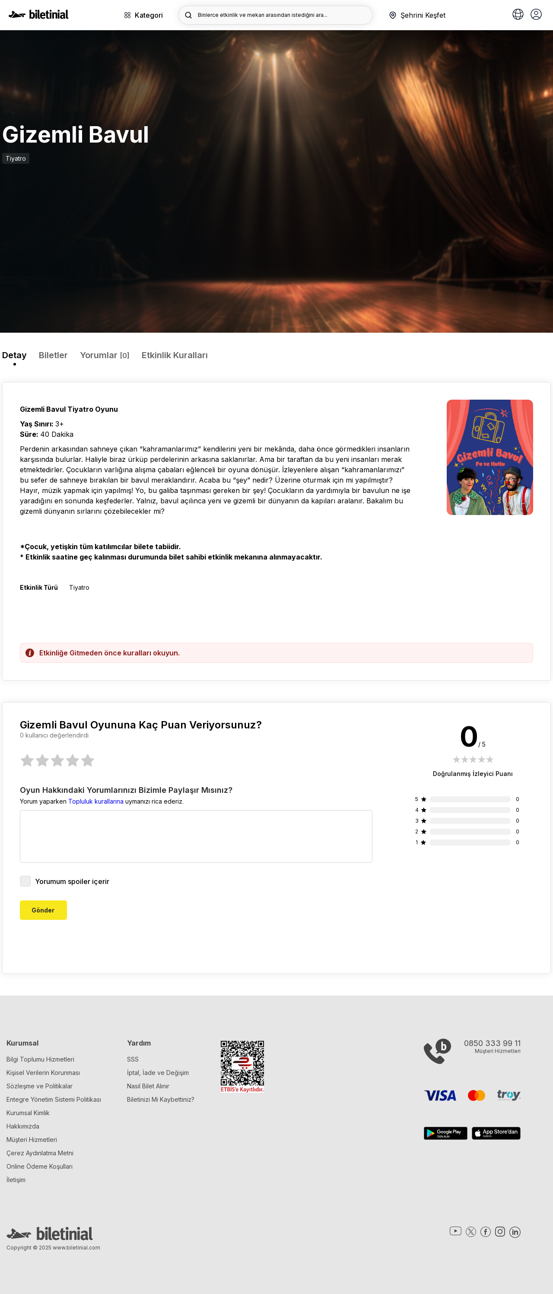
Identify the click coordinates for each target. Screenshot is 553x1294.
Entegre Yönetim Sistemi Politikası (53, 1099)
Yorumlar (105, 355)
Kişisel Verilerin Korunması (43, 1072)
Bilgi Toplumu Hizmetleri (40, 1059)
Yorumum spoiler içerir (64, 881)
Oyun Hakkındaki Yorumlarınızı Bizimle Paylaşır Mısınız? (126, 790)
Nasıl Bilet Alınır (148, 1086)
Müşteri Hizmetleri (31, 1139)
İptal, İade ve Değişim (158, 1072)
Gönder (43, 910)
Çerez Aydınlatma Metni (39, 1153)
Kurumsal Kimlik (28, 1112)
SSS (133, 1059)
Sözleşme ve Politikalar (39, 1086)
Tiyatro (16, 158)
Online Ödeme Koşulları (39, 1166)
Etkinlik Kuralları (175, 355)
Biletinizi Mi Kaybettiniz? (160, 1099)
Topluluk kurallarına (96, 801)
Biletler (53, 355)
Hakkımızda (22, 1126)
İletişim (15, 1179)
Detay (14, 355)
